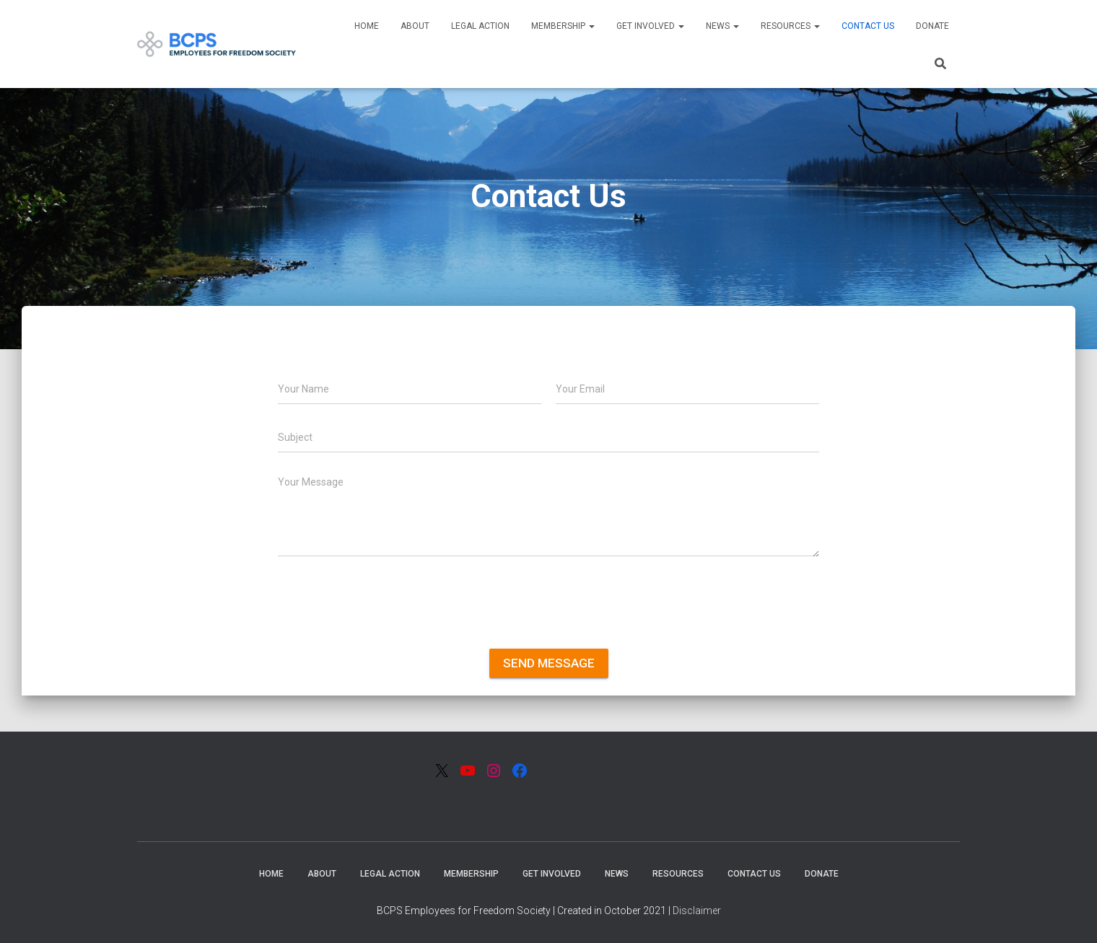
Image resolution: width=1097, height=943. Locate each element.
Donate (932, 26)
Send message (549, 663)
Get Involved (650, 26)
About (415, 26)
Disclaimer (697, 910)
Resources (790, 26)
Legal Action (480, 26)
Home (366, 26)
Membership (563, 26)
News (722, 26)
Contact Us (868, 26)
